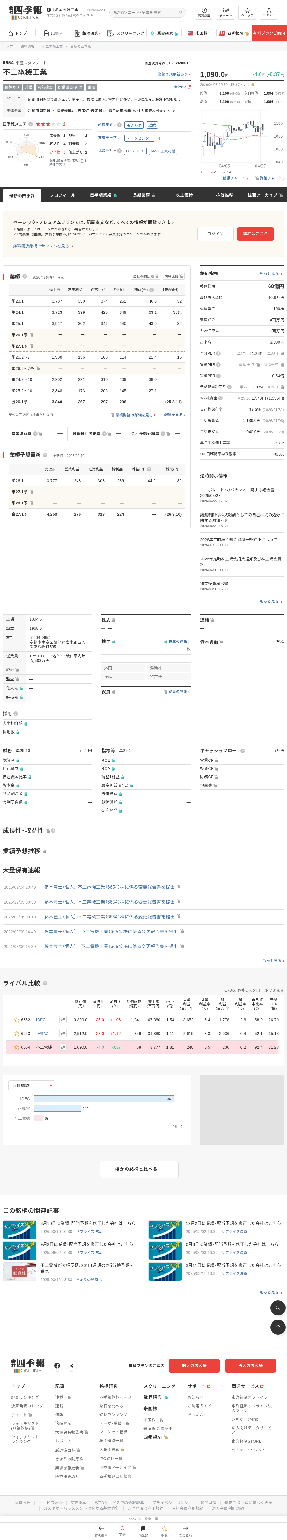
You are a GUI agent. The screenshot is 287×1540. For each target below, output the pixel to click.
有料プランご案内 (269, 33)
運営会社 (22, 1503)
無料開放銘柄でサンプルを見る (41, 246)
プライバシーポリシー (172, 1503)
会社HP (180, 87)
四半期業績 (101, 195)
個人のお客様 (194, 1365)
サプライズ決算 (89, 1232)
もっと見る (269, 274)
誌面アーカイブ (262, 195)
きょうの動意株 (89, 1280)
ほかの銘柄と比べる (136, 1169)
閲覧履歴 (204, 12)
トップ (18, 33)
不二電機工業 (52, 46)
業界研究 (163, 33)
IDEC (41, 1020)
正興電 (42, 1033)
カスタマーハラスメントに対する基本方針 (81, 1508)
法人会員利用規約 (228, 1508)
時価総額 (21, 1085)
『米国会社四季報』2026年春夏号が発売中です (68, 10)
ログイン (269, 12)
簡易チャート (234, 178)
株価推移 (224, 195)
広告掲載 (79, 1503)
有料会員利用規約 (188, 1508)
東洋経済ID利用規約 (146, 1508)
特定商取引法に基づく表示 (248, 1503)
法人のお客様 (250, 1365)
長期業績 (141, 195)
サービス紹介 (50, 1503)
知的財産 (208, 1503)
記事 (53, 33)
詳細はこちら (255, 234)
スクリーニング (126, 33)
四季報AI (234, 33)
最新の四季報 (22, 196)
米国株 (199, 33)
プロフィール (63, 195)
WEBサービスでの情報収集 (119, 1503)
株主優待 (184, 195)
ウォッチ (247, 12)
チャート (225, 13)
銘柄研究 (88, 33)
